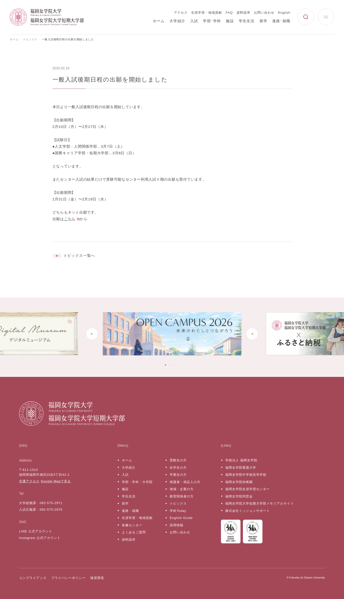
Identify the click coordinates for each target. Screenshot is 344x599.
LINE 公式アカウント (35, 531)
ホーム (159, 21)
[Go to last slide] (92, 334)
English (284, 12)
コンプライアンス (32, 578)
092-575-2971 (51, 503)
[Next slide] (252, 334)
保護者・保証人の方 (185, 482)
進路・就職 (130, 511)
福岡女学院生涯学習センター (247, 489)
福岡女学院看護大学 (240, 467)
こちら (69, 219)
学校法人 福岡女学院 (241, 460)
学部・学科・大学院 (137, 482)
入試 (194, 21)
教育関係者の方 (182, 496)
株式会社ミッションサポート (247, 511)
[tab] (166, 365)
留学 (263, 21)
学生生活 (247, 21)
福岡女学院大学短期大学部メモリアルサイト (259, 503)
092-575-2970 (51, 509)
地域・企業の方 (182, 489)
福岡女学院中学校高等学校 (245, 474)
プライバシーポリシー (68, 578)
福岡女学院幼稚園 (239, 482)
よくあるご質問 (134, 532)
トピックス (30, 39)
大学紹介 (177, 21)
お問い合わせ (264, 12)
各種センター (132, 525)
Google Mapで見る (56, 481)
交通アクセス (29, 481)
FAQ (229, 12)
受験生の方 (178, 460)
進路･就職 (281, 21)
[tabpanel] (172, 333)
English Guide (181, 518)
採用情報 (176, 525)
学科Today (178, 511)
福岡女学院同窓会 (239, 496)
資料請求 (243, 12)
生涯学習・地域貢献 (206, 12)
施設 (230, 21)
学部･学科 (212, 21)
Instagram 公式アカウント (40, 538)
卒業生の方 (178, 474)
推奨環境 (97, 578)
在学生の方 (178, 467)
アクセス (181, 12)
